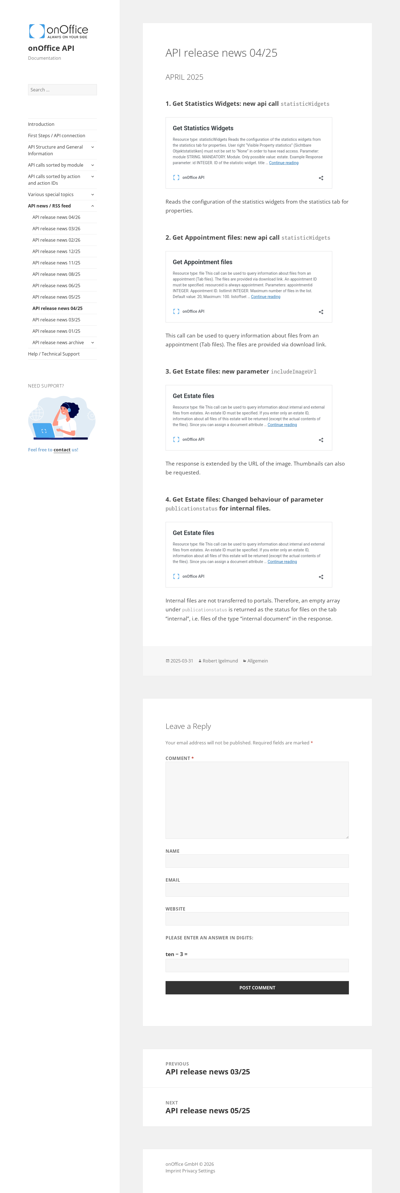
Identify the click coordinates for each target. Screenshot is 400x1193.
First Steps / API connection (56, 135)
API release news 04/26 (56, 217)
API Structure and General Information (55, 150)
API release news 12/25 (56, 251)
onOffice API (51, 48)
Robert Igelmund (220, 661)
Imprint (173, 1171)
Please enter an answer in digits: (209, 938)
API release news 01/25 (56, 331)
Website (175, 909)
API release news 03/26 (56, 229)
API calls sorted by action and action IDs (54, 179)
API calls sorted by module (55, 165)
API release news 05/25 (56, 297)
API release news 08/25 (56, 274)
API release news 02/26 (56, 240)
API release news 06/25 (56, 285)
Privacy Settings (198, 1171)
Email (173, 880)
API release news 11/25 (56, 263)
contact (62, 450)
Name (173, 851)
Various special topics (51, 194)
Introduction (41, 124)
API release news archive (58, 342)
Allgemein (258, 661)
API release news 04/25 (57, 308)
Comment (180, 758)
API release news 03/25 (56, 320)
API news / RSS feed (49, 206)
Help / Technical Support (54, 354)
